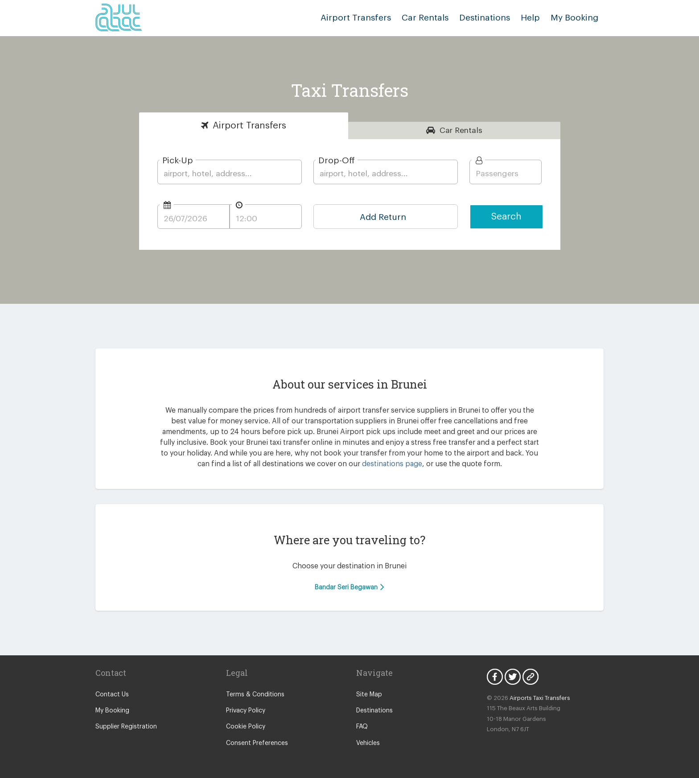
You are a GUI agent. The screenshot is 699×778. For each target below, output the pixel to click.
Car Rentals (425, 17)
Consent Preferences (257, 743)
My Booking (112, 711)
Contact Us (112, 694)
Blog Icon (530, 677)
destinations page (392, 464)
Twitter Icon (513, 677)
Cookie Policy (245, 727)
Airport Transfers (356, 17)
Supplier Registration (126, 727)
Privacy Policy (245, 711)
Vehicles (368, 743)
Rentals (461, 130)
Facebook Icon (495, 677)
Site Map (369, 694)
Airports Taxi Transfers (540, 698)
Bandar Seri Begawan (349, 586)
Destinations (484, 17)
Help (530, 17)
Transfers (249, 125)
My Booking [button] (574, 17)
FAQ (362, 727)
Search (506, 216)
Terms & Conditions (255, 694)
